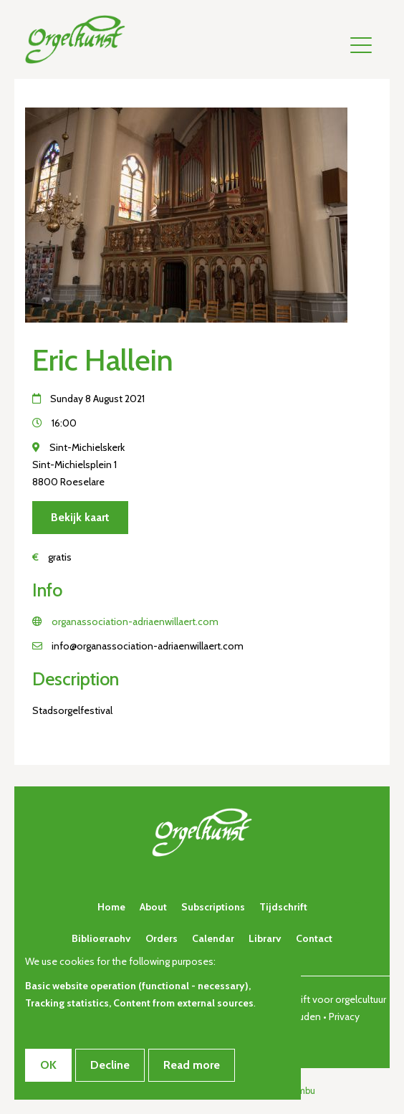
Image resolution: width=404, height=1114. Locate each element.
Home (111, 906)
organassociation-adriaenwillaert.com (135, 621)
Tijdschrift (283, 906)
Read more (191, 1065)
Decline (110, 1065)
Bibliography (101, 938)
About (153, 906)
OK (48, 1065)
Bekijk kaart (80, 517)
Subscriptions (213, 906)
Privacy (344, 1016)
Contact (314, 938)
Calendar (213, 938)
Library (265, 938)
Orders (161, 938)
